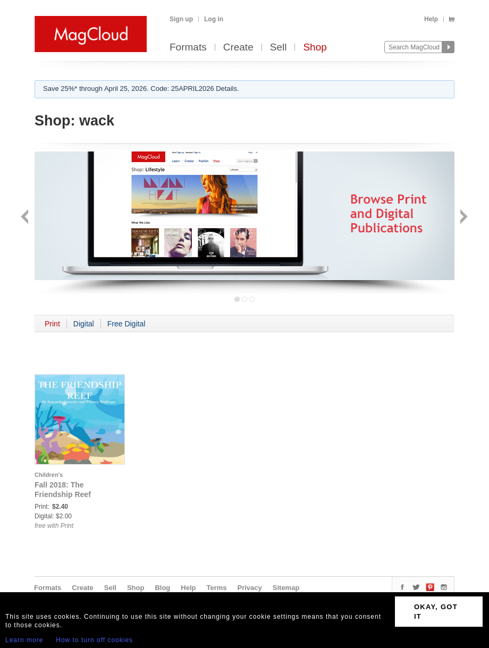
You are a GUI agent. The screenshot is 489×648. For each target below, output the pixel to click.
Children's (49, 475)
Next (463, 218)
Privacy (250, 588)
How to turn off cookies (94, 640)
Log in (213, 19)
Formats (188, 48)
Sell (278, 48)
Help (431, 19)
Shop (314, 48)
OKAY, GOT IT (436, 611)
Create (238, 48)
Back (26, 218)
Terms (216, 588)
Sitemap (286, 588)
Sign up (181, 19)
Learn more (24, 640)
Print (52, 323)
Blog (162, 588)
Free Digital (126, 323)
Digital (83, 323)
